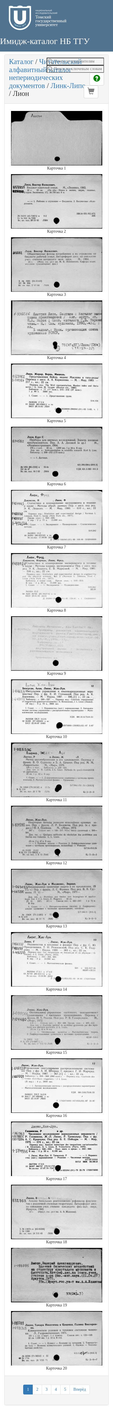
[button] (91, 91)
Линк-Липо (68, 86)
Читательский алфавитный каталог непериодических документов (45, 74)
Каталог (21, 61)
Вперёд (79, 1389)
